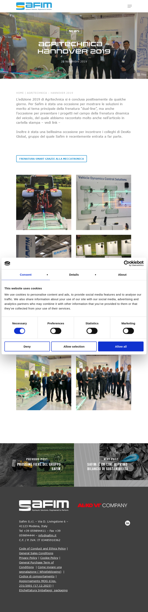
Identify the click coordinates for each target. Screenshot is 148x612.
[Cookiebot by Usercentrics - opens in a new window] (127, 263)
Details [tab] (74, 274)
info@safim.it (47, 535)
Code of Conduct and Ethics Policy (42, 548)
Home (20, 92)
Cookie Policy (49, 557)
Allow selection (73, 346)
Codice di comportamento (37, 576)
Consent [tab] (26, 274)
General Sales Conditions (36, 553)
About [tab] (122, 274)
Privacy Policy (28, 557)
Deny (27, 346)
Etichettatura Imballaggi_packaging (43, 590)
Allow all (121, 346)
